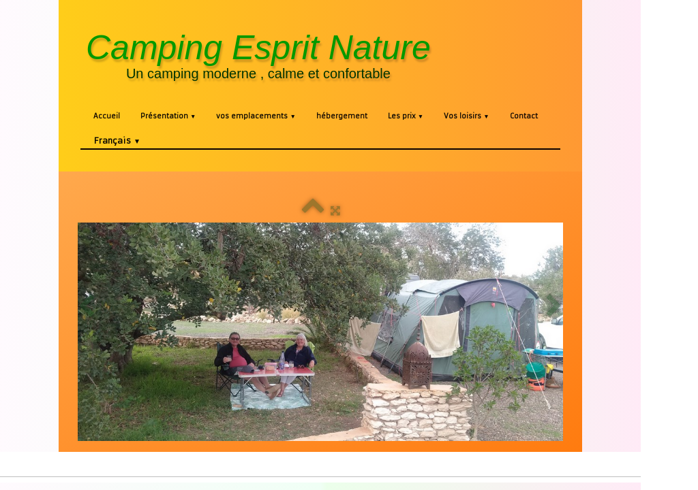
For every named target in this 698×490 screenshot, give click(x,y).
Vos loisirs (466, 116)
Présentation (168, 116)
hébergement (341, 116)
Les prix (405, 116)
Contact (524, 116)
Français (117, 140)
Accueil (106, 116)
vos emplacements (255, 116)
